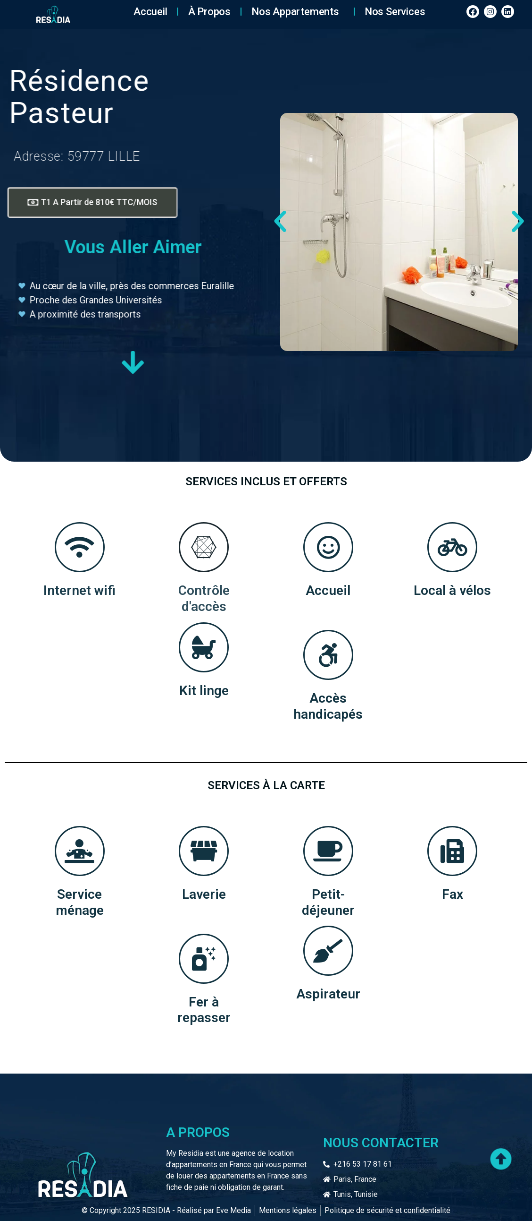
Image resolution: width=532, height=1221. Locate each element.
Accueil (150, 11)
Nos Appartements (297, 11)
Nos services (395, 11)
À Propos (209, 11)
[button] (280, 221)
